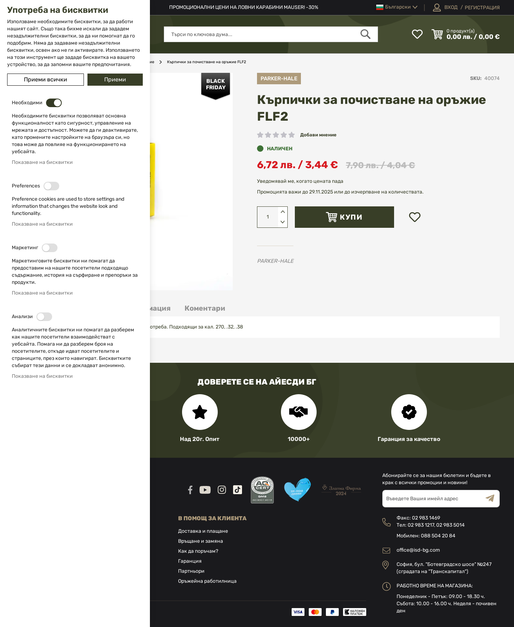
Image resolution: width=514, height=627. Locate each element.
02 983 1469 (426, 518)
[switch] (54, 103)
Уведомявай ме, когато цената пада (300, 181)
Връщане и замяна (200, 541)
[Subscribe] (492, 498)
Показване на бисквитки (42, 162)
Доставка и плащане (203, 531)
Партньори (191, 571)
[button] (397, 7)
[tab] (204, 308)
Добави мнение (318, 134)
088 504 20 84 (438, 536)
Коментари (205, 308)
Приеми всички (45, 79)
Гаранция (190, 561)
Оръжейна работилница (207, 581)
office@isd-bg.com (418, 550)
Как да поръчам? (198, 551)
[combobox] (271, 34)
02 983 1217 (421, 525)
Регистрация (482, 8)
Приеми (115, 79)
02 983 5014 (450, 525)
